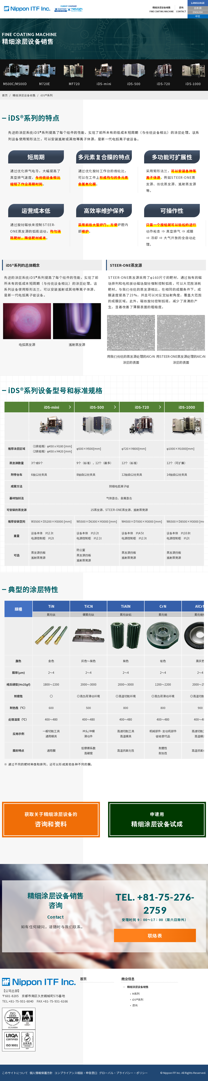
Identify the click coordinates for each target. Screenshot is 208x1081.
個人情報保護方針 (41, 1073)
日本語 (197, 8)
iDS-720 (142, 407)
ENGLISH (198, 12)
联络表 (155, 935)
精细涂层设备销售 (161, 9)
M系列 (136, 994)
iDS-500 (97, 407)
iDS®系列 (138, 999)
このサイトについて (15, 1073)
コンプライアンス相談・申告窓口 (75, 1073)
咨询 (181, 9)
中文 (197, 16)
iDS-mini (51, 407)
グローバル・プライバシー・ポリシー (123, 1073)
